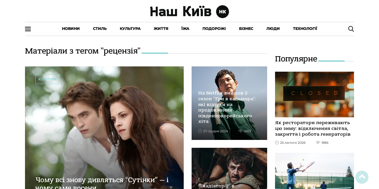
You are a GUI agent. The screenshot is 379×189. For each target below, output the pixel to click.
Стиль (100, 28)
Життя (161, 28)
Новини (71, 28)
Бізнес (246, 28)
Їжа (185, 28)
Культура (130, 28)
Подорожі (214, 28)
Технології (305, 28)
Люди (273, 28)
